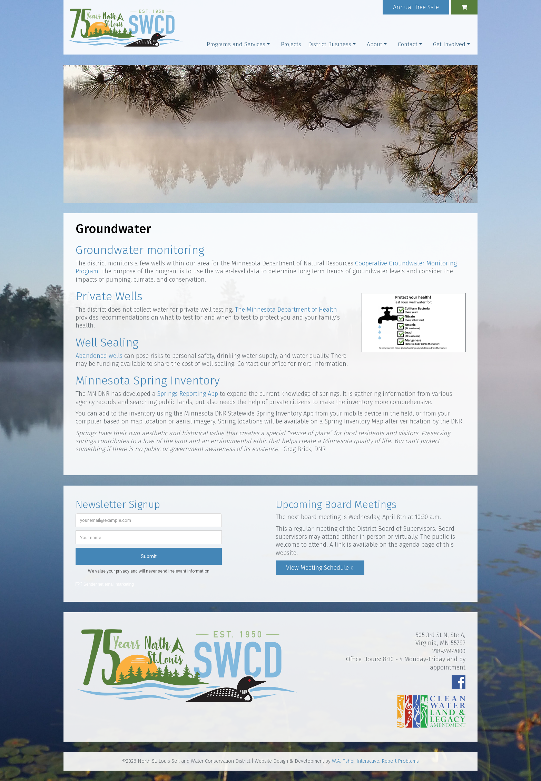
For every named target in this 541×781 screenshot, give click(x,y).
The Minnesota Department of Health (286, 309)
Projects (291, 44)
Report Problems (400, 761)
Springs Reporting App (187, 394)
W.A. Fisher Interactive (355, 761)
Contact (407, 44)
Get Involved (449, 44)
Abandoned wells (99, 356)
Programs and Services (236, 44)
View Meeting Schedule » (320, 568)
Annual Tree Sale (416, 7)
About (374, 44)
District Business (329, 44)
